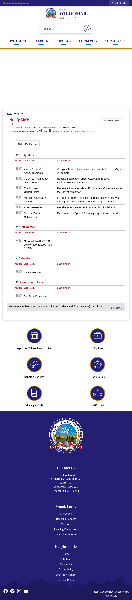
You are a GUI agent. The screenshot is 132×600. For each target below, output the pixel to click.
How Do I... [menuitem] (64, 41)
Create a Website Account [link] (16, 3)
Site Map (66, 558)
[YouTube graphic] (26, 591)
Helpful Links (66, 546)
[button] (87, 28)
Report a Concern (66, 518)
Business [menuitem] (41, 41)
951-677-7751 (70, 490)
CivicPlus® (110, 596)
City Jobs (66, 524)
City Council (66, 513)
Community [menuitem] (88, 41)
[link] (119, 3)
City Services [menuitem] (115, 41)
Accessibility (66, 569)
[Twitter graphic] (12, 591)
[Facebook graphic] (5, 591)
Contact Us (66, 564)
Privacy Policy (66, 579)
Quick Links (66, 506)
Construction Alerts (66, 534)
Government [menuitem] (16, 41)
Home (9, 113)
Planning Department (66, 529)
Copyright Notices (66, 574)
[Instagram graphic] (19, 591)
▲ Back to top (117, 308)
